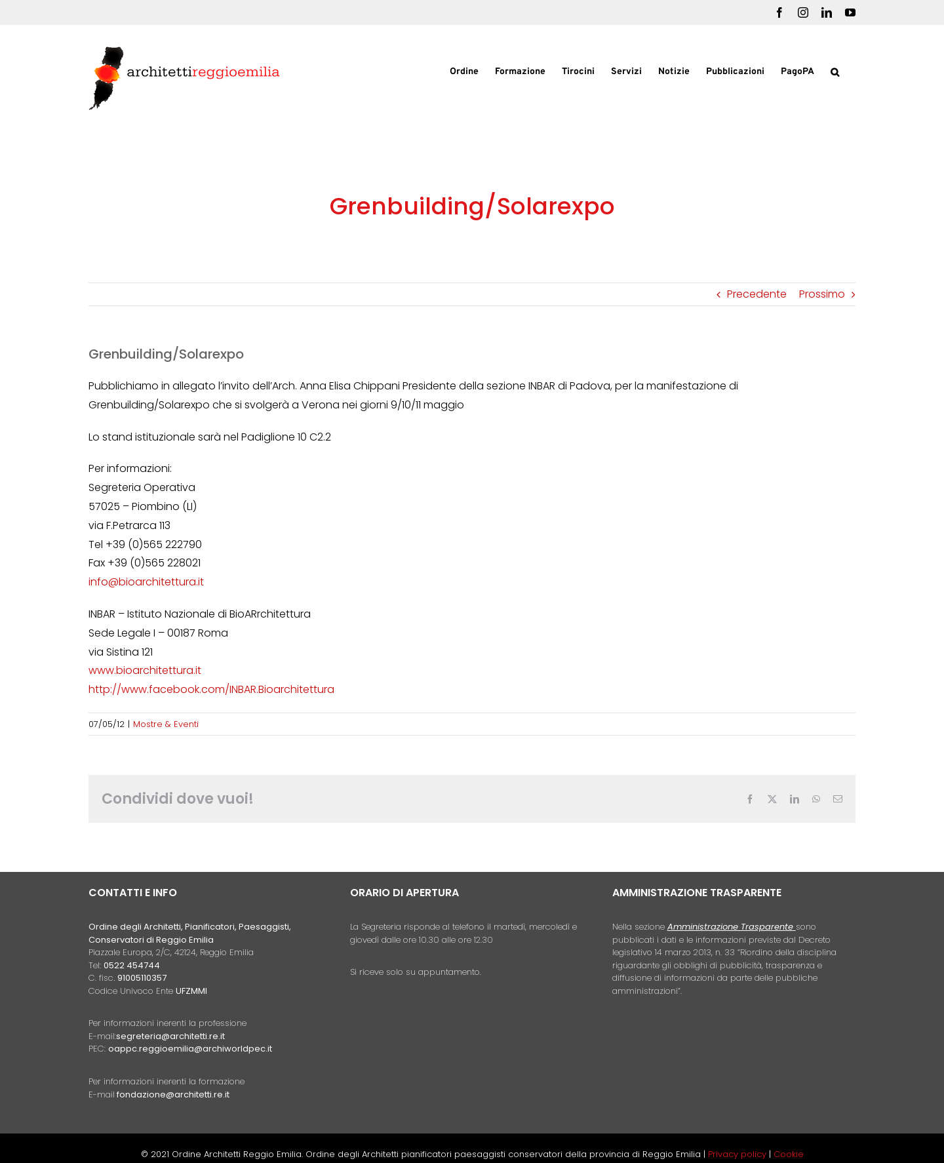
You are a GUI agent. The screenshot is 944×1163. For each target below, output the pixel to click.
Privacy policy (738, 1154)
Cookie (789, 1154)
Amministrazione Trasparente (730, 926)
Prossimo (822, 294)
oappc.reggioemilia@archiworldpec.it (190, 1048)
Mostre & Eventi (166, 724)
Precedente (757, 294)
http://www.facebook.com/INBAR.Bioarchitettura (211, 689)
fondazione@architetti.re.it (173, 1094)
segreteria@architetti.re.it (170, 1036)
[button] (835, 71)
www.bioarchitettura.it (144, 670)
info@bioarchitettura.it (146, 581)
